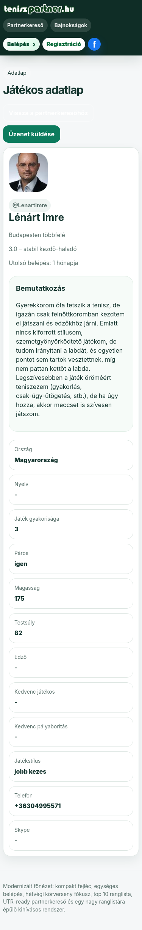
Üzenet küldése (32, 134)
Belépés (18, 44)
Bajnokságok (71, 25)
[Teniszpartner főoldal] (39, 9)
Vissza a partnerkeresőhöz (48, 113)
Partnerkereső (25, 25)
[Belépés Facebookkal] (94, 44)
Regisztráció (64, 44)
